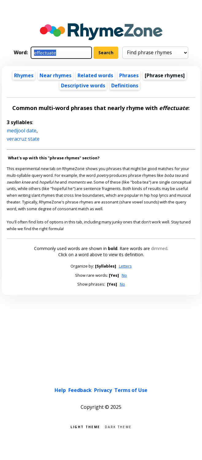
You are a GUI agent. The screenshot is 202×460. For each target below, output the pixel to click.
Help (60, 390)
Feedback (80, 390)
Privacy (103, 390)
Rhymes (23, 75)
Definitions (124, 85)
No (124, 275)
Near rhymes (55, 75)
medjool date (21, 130)
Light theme (85, 426)
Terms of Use (130, 390)
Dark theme (118, 426)
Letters (125, 266)
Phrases (129, 75)
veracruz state (23, 138)
